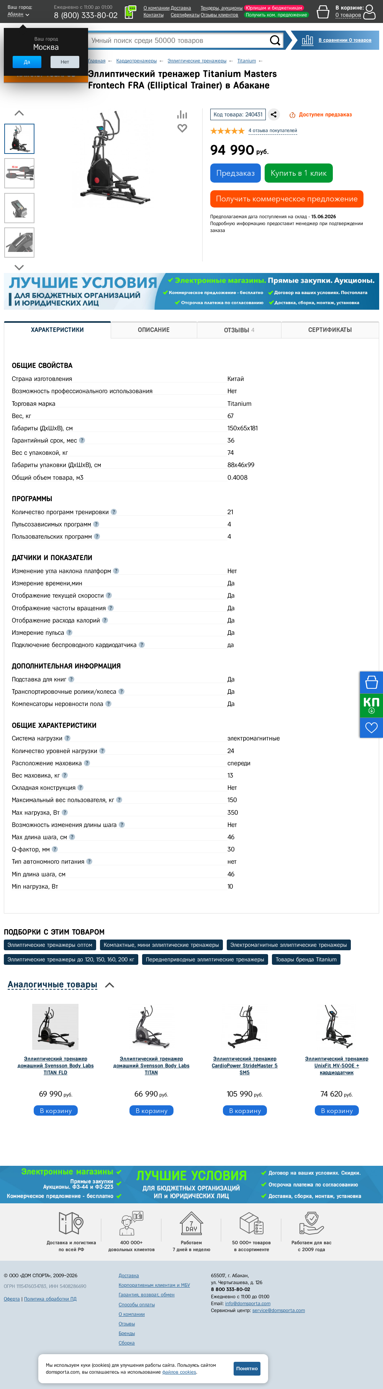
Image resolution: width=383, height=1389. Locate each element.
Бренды (127, 1333)
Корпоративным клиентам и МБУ (154, 1285)
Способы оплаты (137, 1304)
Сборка (127, 1342)
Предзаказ (235, 173)
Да (27, 62)
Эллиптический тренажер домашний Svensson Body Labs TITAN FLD (56, 1065)
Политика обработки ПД (50, 1298)
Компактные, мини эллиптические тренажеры (161, 945)
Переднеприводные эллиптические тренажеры (205, 959)
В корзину (56, 1110)
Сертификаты (185, 14)
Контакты (154, 14)
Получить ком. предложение (276, 14)
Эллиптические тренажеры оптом (50, 945)
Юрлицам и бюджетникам (274, 7)
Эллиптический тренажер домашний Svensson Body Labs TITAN (151, 1065)
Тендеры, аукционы (221, 7)
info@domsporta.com (247, 1303)
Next (19, 267)
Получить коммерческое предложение (287, 198)
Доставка (181, 7)
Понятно (247, 1368)
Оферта (12, 1298)
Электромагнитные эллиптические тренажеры (289, 945)
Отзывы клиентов (219, 14)
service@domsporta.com (278, 1310)
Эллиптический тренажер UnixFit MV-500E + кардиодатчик (336, 1065)
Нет (65, 62)
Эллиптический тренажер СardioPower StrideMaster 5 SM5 (245, 1065)
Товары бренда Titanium (306, 959)
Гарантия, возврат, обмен (147, 1294)
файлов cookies (179, 1371)
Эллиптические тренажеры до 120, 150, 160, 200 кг (71, 959)
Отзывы (127, 1323)
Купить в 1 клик (299, 173)
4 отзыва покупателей (273, 130)
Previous (19, 113)
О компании (157, 7)
